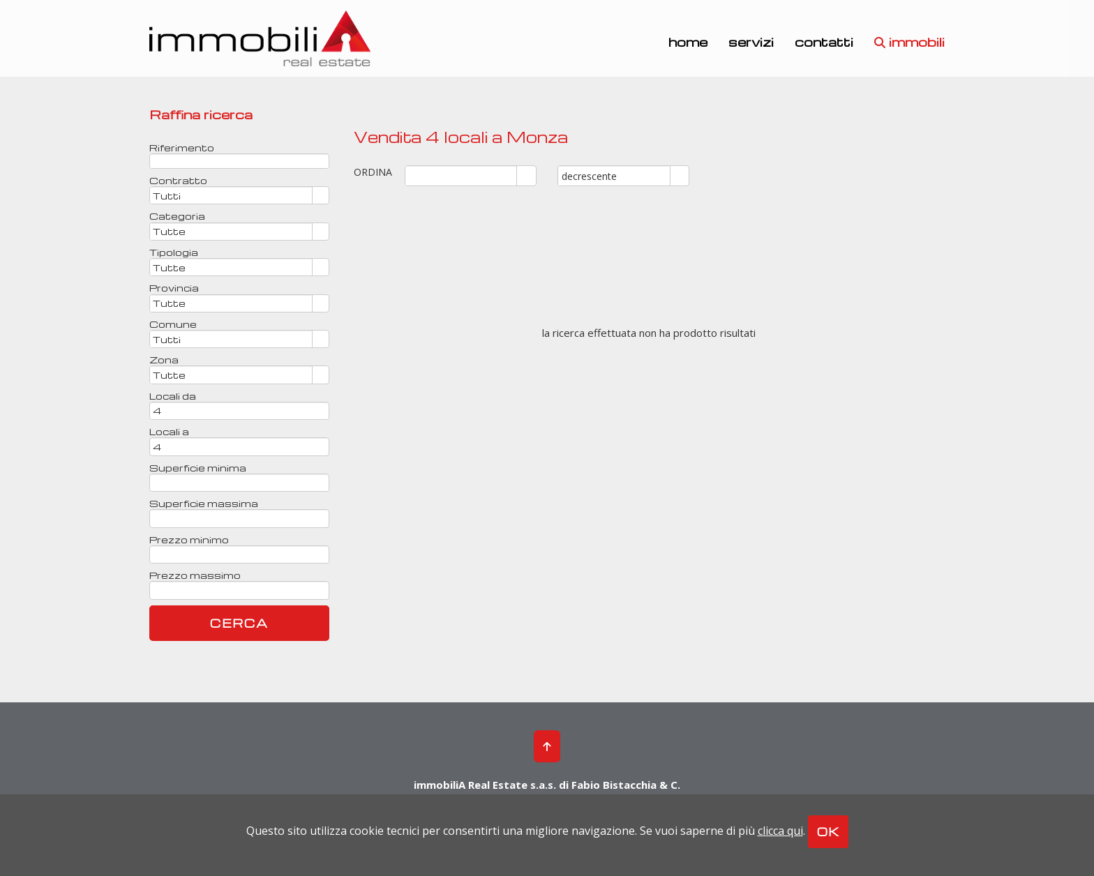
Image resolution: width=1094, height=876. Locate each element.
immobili (909, 41)
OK (828, 831)
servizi (751, 41)
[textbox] (239, 161)
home (687, 41)
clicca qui (780, 830)
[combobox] (461, 176)
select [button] (526, 176)
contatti (824, 41)
